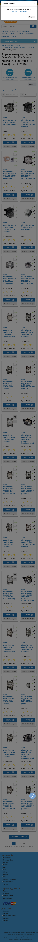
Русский (14, 11)
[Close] (34, 3)
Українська (23, 11)
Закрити (31, 17)
